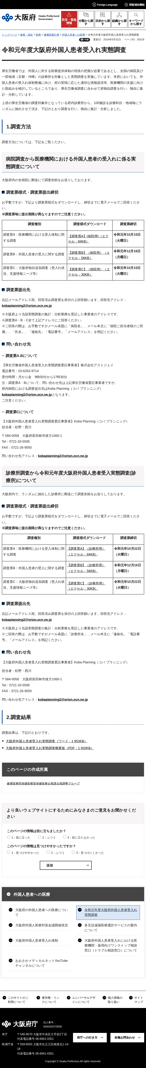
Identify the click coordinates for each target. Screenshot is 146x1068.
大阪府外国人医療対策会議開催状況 (41, 925)
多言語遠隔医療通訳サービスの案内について (110, 927)
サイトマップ (138, 999)
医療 (38, 34)
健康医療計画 (51, 34)
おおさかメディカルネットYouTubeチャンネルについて (41, 963)
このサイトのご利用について (18, 999)
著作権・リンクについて (50, 999)
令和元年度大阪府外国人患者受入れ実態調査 (110, 912)
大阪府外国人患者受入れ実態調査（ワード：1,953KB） (46, 741)
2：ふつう (49, 837)
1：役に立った (20, 837)
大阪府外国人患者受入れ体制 (36, 940)
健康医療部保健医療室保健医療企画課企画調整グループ (43, 783)
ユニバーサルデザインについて (83, 999)
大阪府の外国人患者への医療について (41, 912)
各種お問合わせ (124, 1037)
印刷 (86, 39)
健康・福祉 (26, 34)
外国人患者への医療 (73, 34)
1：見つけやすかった (25, 852)
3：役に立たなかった (81, 837)
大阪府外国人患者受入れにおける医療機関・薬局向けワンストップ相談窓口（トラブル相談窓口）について (110, 945)
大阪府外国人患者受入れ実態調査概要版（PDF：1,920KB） (50, 748)
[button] (105, 4)
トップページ (9, 34)
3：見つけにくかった (90, 852)
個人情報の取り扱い (115, 999)
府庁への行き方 (87, 1037)
